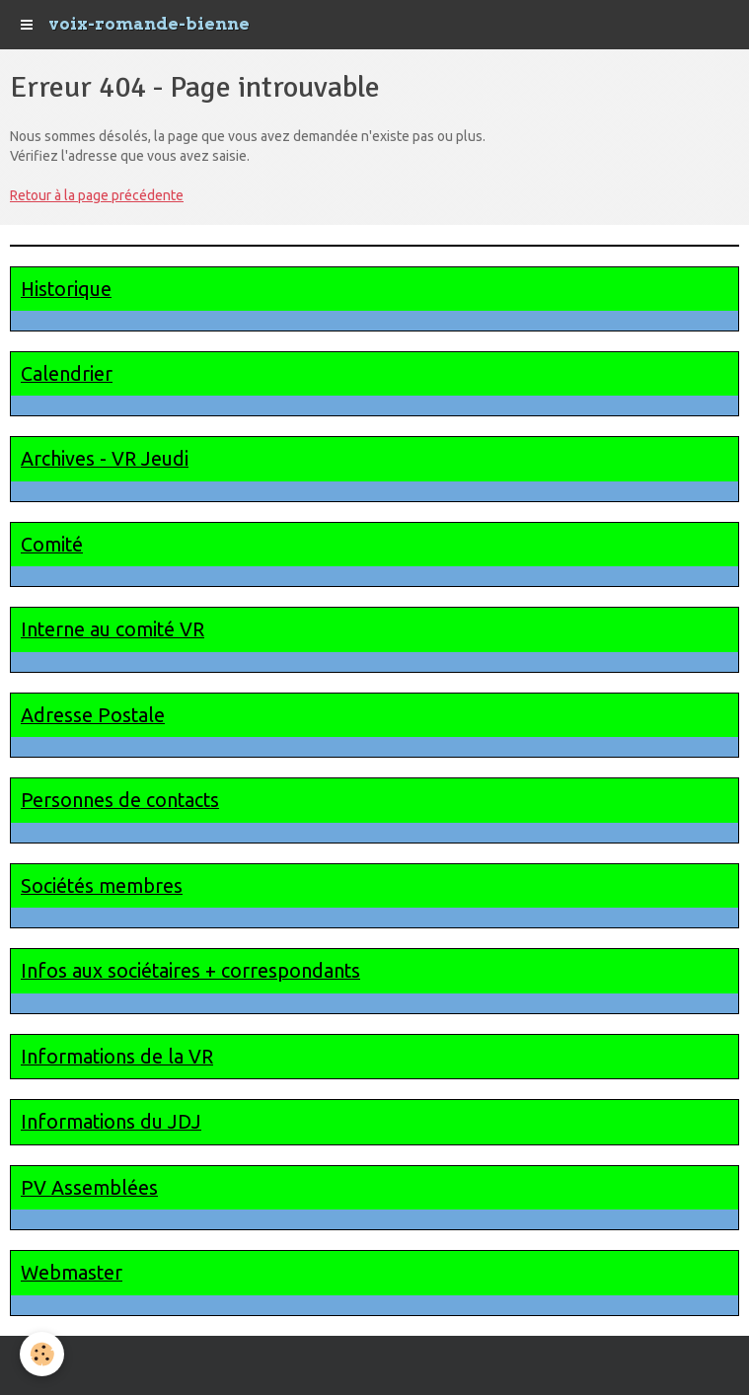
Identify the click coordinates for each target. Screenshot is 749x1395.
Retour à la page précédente (97, 195)
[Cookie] (42, 1354)
